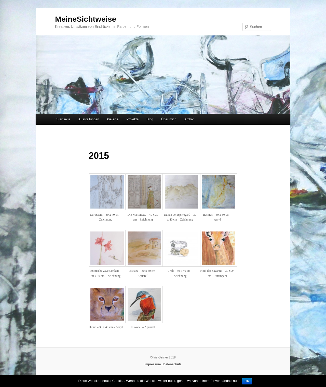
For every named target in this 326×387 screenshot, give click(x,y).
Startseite (63, 119)
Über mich (168, 119)
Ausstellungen (88, 119)
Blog (150, 119)
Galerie (112, 119)
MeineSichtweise (85, 19)
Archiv (189, 119)
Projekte (132, 119)
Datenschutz (172, 364)
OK (247, 381)
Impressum (152, 364)
